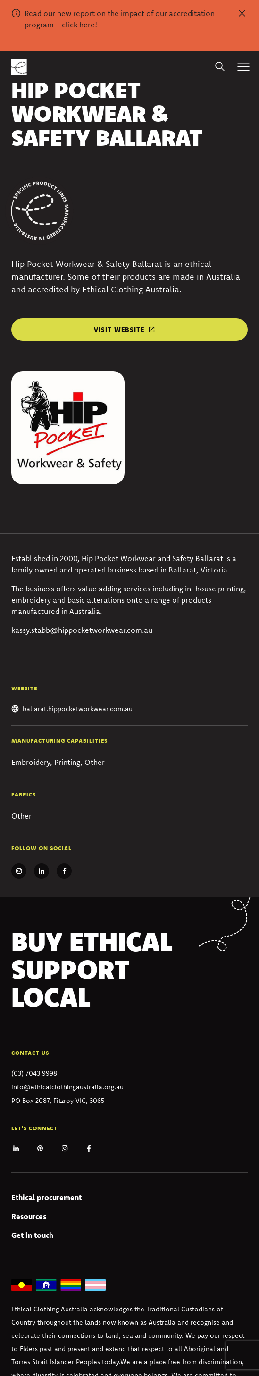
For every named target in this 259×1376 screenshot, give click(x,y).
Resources (28, 1216)
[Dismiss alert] (242, 13)
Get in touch (32, 1235)
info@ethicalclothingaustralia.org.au (67, 1087)
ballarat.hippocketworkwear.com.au (78, 709)
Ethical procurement (46, 1197)
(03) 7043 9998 (34, 1073)
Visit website (119, 329)
